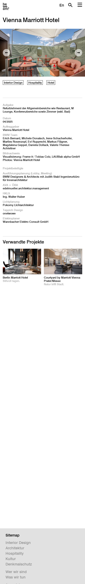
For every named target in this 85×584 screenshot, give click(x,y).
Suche (70, 5)
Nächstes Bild (78, 52)
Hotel (51, 82)
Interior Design (13, 82)
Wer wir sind (16, 572)
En (61, 5)
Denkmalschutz (19, 564)
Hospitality (35, 82)
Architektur (15, 548)
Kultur (11, 559)
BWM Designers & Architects (6, 6)
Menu (79, 5)
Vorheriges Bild (6, 52)
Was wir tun (16, 577)
